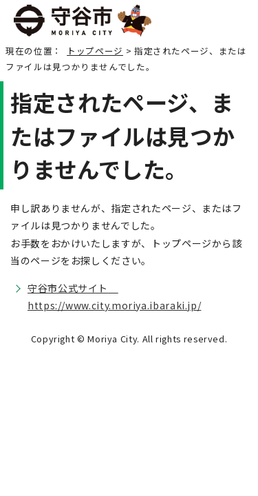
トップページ (95, 50)
